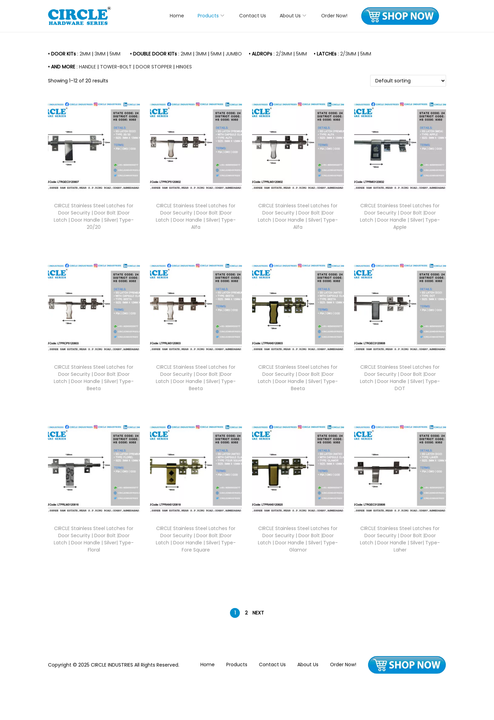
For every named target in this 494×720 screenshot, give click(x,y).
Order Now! (343, 664)
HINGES (184, 66)
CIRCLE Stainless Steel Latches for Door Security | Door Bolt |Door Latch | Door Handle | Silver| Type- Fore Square (196, 539)
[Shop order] (408, 80)
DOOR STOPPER (154, 66)
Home (207, 664)
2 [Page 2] (246, 612)
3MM (100, 53)
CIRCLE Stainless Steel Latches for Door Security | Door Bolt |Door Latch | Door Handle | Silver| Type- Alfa (196, 216)
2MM (85, 53)
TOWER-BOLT (116, 66)
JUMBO (234, 53)
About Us (307, 664)
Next (258, 612)
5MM (115, 53)
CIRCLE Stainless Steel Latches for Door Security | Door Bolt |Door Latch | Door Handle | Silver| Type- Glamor (298, 539)
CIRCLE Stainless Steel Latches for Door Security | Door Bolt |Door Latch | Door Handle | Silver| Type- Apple (400, 216)
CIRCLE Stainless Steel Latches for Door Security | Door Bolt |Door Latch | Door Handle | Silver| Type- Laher (400, 539)
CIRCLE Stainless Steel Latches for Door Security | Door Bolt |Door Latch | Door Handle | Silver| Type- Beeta (94, 378)
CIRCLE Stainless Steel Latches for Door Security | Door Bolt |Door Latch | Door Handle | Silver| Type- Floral (94, 539)
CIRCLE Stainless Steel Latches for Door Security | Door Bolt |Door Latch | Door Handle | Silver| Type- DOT (400, 378)
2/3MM (284, 53)
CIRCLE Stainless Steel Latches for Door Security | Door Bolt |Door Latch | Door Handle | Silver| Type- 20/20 (94, 216)
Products (236, 664)
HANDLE (87, 66)
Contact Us (272, 664)
